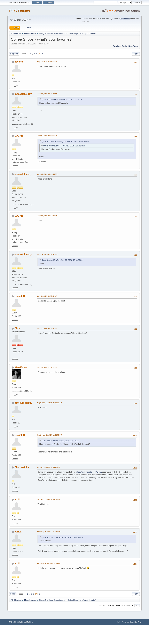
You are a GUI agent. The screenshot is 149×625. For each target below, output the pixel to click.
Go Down (14, 54)
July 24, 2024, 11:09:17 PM (47, 367)
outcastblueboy (23, 94)
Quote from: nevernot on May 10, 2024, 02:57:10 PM (62, 100)
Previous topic (120, 46)
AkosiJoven (21, 367)
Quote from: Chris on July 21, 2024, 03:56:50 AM (60, 441)
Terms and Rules (128, 622)
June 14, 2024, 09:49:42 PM (47, 254)
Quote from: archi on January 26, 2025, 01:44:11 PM (62, 537)
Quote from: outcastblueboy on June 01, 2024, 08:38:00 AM (65, 141)
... (33, 54)
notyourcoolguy (23, 403)
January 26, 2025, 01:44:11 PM (48, 499)
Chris (18, 328)
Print (135, 54)
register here (125, 18)
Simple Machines (27, 622)
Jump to (102, 605)
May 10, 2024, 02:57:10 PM (47, 62)
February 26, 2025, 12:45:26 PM (48, 531)
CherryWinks (22, 467)
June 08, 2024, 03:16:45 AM (47, 174)
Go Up (12, 594)
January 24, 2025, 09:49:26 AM (48, 467)
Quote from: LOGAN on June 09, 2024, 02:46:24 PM (62, 260)
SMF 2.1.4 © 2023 (13, 622)
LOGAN (19, 136)
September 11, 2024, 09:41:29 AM (49, 403)
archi (17, 499)
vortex (18, 531)
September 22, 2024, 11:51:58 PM (49, 435)
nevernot (19, 61)
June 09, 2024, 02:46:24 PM (47, 216)
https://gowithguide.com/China (89, 472)
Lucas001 (20, 296)
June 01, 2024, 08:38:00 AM (47, 94)
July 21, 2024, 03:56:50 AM (47, 328)
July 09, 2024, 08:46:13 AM (47, 296)
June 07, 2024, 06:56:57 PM (47, 136)
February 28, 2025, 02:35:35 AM (49, 563)
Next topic (133, 46)
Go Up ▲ (138, 622)
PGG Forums (19, 11)
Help (118, 622)
